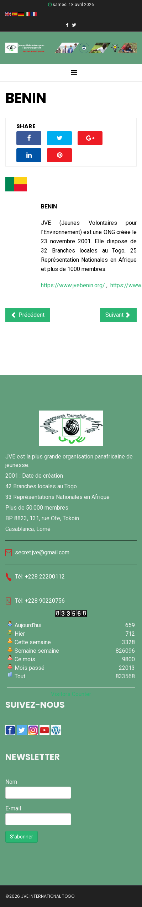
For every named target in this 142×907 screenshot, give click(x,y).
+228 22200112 (45, 576)
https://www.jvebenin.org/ (73, 285)
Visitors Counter (71, 694)
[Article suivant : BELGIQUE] (118, 315)
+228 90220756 (45, 600)
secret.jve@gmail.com (37, 552)
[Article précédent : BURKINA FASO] (27, 315)
